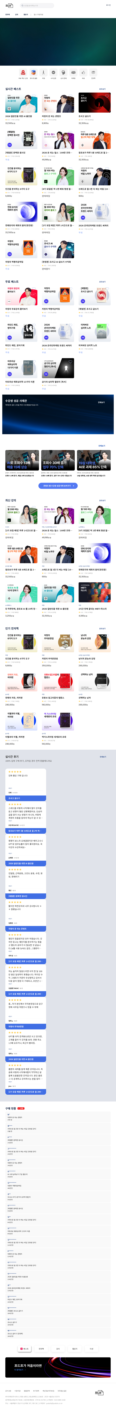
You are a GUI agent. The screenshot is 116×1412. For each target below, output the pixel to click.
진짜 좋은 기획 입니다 (18, 775)
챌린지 (26, 14)
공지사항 (8, 1391)
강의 (16, 14)
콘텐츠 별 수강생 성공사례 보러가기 (57, 485)
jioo (9, 1086)
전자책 (7, 14)
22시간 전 (22, 825)
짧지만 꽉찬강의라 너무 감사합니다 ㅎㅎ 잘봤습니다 (25, 907)
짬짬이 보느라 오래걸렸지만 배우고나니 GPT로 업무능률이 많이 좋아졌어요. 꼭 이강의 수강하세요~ (25, 844)
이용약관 (18, 1391)
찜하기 (33, 96)
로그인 (108, 5)
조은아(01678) (13, 825)
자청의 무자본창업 (16, 1026)
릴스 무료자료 (38, 14)
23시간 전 (16, 858)
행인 (9, 890)
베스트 (26, 1348)
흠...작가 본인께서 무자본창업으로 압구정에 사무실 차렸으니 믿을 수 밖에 (25, 1005)
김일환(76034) (13, 988)
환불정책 (27, 1391)
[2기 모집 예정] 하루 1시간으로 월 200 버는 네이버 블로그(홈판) (24, 961)
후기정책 (36, 1391)
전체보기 (101, 402)
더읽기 (10, 788)
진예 (9, 793)
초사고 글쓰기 (14, 798)
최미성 (10, 956)
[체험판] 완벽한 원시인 (17, 896)
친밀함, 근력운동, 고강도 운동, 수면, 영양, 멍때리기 (25, 875)
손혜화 (10, 858)
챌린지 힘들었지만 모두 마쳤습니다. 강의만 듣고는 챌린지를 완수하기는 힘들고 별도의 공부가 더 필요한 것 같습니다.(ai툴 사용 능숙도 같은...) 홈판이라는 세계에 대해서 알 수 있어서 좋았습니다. (25, 944)
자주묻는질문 (62, 1391)
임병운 (10, 923)
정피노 (10, 1021)
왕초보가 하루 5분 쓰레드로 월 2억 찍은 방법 (24, 831)
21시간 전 (14, 792)
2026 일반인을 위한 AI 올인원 (20, 863)
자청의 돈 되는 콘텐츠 (17, 929)
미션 (91, 1348)
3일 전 (14, 890)
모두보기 (102, 89)
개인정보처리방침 (48, 1391)
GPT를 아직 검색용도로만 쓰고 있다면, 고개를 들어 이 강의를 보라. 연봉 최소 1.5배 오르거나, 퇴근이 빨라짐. (25, 1039)
